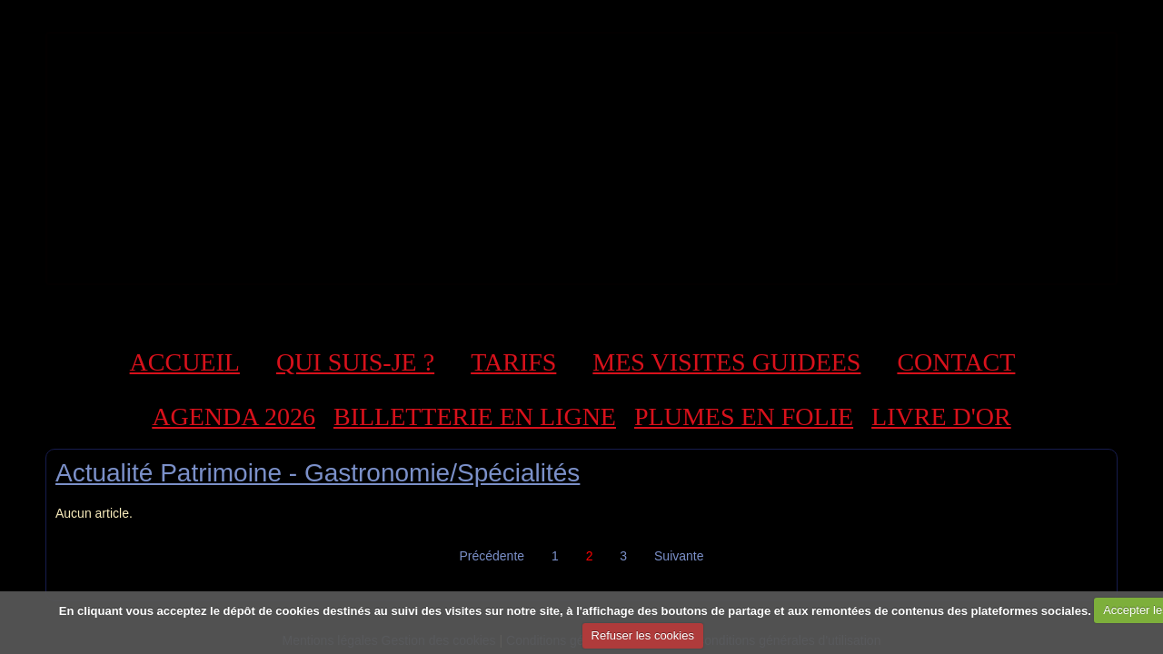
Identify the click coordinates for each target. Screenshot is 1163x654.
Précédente (491, 556)
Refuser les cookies (642, 635)
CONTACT (956, 362)
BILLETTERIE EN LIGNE (474, 416)
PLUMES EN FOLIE (743, 416)
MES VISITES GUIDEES (726, 362)
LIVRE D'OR (941, 416)
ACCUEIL (185, 362)
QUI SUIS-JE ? (355, 362)
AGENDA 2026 (233, 416)
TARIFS (513, 362)
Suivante (678, 556)
